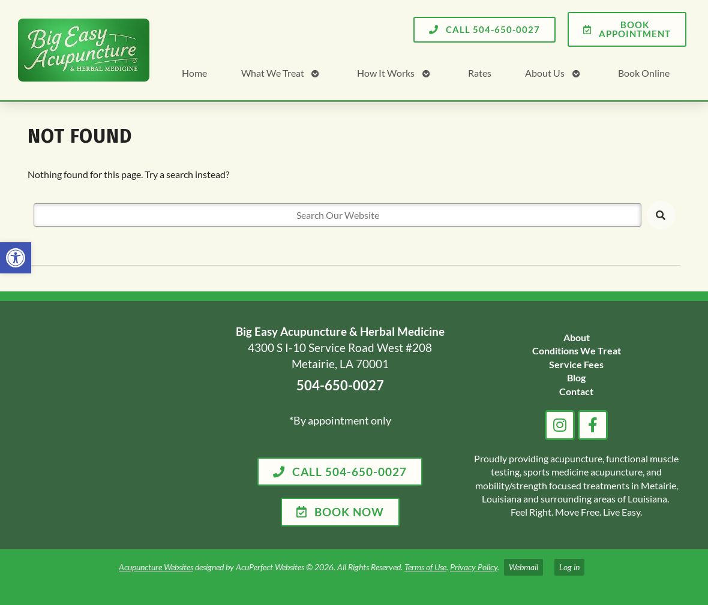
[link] (15, 257)
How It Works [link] (386, 73)
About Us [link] (545, 73)
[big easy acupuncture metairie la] (116, 425)
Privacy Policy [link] (473, 567)
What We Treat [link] (272, 73)
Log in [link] (569, 567)
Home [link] (194, 73)
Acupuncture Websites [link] (156, 567)
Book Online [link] (644, 73)
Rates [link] (479, 73)
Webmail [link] (523, 567)
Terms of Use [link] (425, 567)
